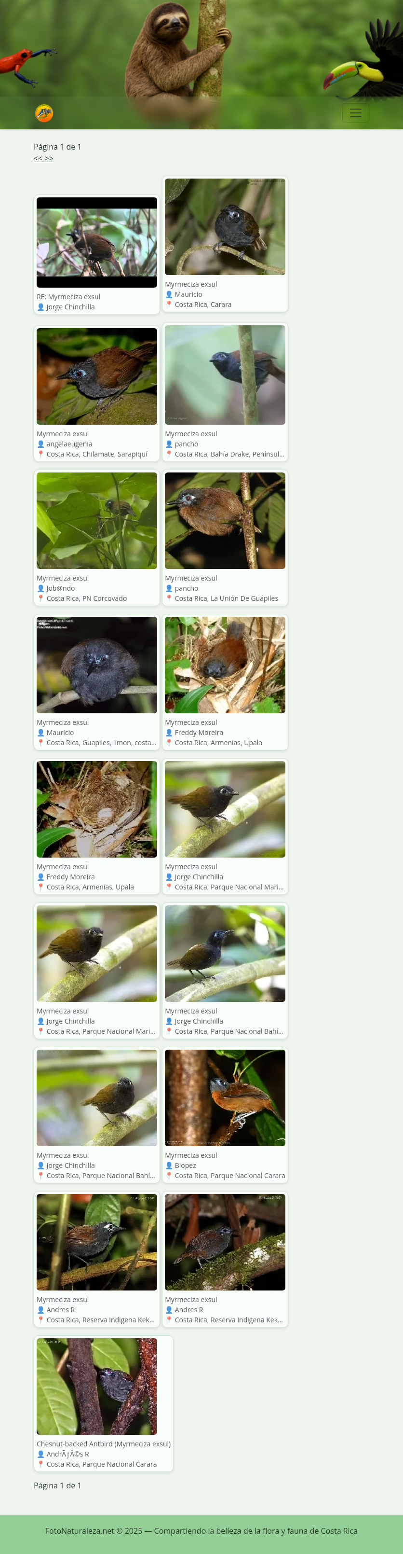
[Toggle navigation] (355, 113)
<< (39, 158)
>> (48, 158)
